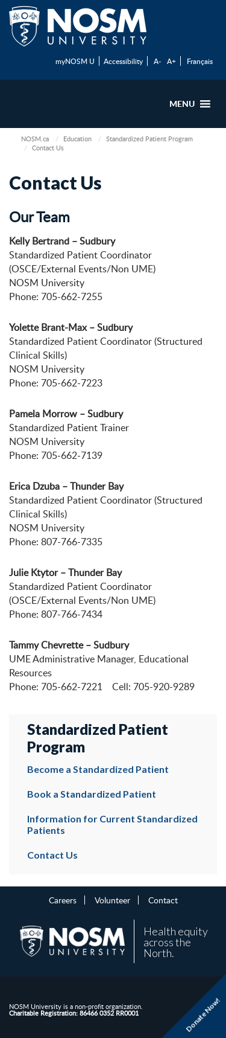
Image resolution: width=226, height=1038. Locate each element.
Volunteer (112, 900)
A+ (171, 61)
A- (157, 61)
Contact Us (52, 854)
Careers (63, 900)
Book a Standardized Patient (91, 793)
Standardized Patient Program (149, 138)
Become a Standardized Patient (98, 769)
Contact (163, 900)
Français (200, 61)
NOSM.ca (35, 138)
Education (77, 138)
